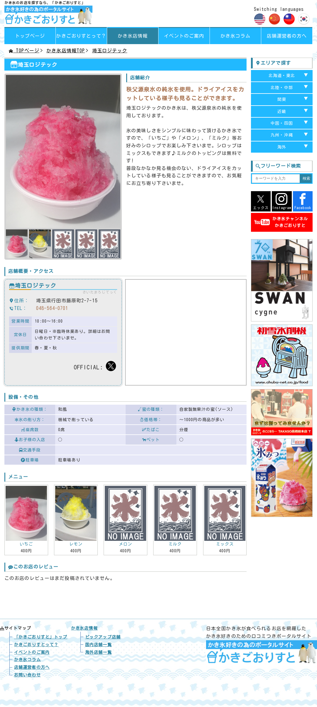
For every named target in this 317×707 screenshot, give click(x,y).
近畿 (281, 111)
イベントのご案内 (184, 36)
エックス (261, 201)
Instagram (281, 201)
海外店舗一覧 (98, 652)
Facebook (303, 201)
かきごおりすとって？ (36, 645)
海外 (281, 147)
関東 (281, 99)
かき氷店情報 (133, 36)
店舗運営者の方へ (287, 36)
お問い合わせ (27, 675)
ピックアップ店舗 (103, 637)
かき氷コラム (235, 36)
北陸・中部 (282, 88)
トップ (40, 637)
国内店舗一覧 (98, 645)
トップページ (30, 36)
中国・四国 (282, 123)
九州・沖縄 (282, 135)
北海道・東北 (282, 76)
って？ (81, 36)
